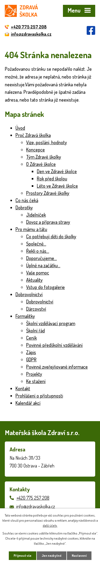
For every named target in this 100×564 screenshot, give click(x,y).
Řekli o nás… (37, 251)
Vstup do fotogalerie (45, 287)
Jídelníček (36, 215)
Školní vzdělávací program (50, 323)
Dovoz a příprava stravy (48, 222)
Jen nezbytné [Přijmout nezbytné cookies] (52, 556)
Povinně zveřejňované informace (57, 367)
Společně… (36, 244)
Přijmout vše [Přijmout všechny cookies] (22, 556)
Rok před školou (52, 178)
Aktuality (34, 280)
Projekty (34, 374)
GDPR (31, 359)
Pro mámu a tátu (31, 229)
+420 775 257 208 (32, 498)
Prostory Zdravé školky (47, 193)
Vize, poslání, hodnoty (46, 142)
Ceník (31, 338)
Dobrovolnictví (29, 294)
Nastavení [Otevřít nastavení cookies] (79, 556)
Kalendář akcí (28, 403)
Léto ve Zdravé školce (57, 186)
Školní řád (35, 330)
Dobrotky (24, 207)
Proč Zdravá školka (33, 135)
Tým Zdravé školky (43, 157)
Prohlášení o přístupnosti (39, 396)
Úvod (20, 128)
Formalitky (25, 316)
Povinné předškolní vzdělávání (54, 345)
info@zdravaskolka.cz (35, 506)
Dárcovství (36, 309)
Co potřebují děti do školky (51, 236)
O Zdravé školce (41, 164)
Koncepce (35, 150)
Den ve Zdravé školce (57, 171)
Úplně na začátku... (43, 265)
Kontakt (22, 388)
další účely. (50, 526)
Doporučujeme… (41, 258)
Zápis (31, 352)
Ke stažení (36, 381)
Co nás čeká (26, 200)
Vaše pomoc (37, 273)
